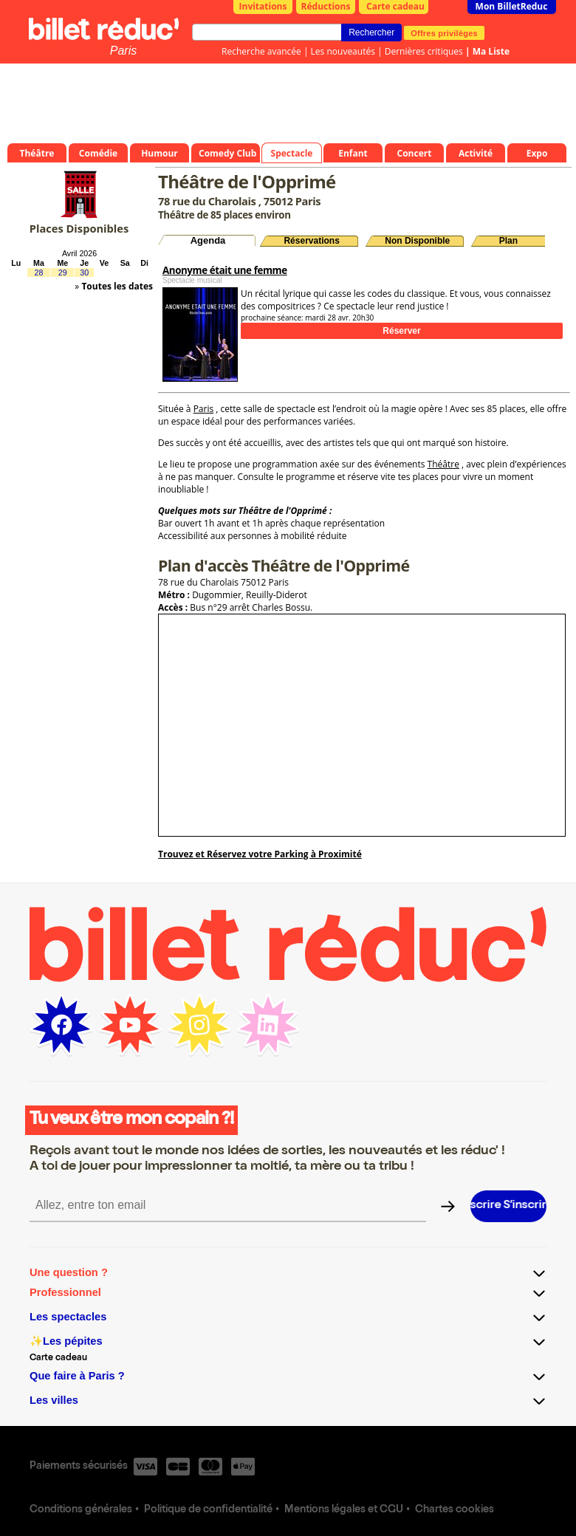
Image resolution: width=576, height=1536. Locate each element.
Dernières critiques (424, 51)
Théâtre (443, 464)
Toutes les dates (117, 286)
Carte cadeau (395, 6)
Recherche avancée (261, 51)
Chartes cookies (454, 1510)
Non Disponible (417, 241)
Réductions (326, 6)
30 (84, 272)
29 (62, 272)
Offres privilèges (444, 32)
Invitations (263, 6)
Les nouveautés (343, 51)
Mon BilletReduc (512, 6)
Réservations (311, 241)
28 (38, 272)
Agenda (208, 240)
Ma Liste (491, 51)
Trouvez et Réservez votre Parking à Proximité (260, 854)
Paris (123, 50)
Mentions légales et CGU (343, 1510)
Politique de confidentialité (208, 1510)
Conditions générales (81, 1510)
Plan (508, 241)
